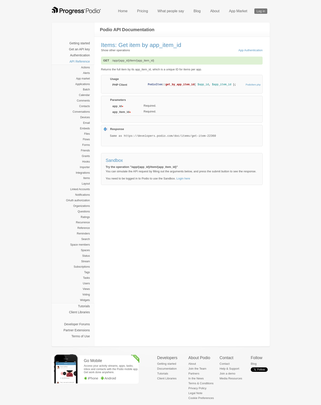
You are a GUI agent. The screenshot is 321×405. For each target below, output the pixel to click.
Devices (85, 117)
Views (86, 289)
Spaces (85, 250)
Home (123, 11)
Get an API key (79, 49)
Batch (86, 89)
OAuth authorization (78, 200)
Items (86, 178)
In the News (196, 378)
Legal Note (195, 393)
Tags (87, 272)
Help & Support (229, 368)
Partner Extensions (77, 330)
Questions (84, 211)
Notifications (82, 194)
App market (83, 78)
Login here (183, 178)
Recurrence (83, 222)
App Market (238, 11)
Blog (197, 11)
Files (87, 133)
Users (86, 283)
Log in (261, 11)
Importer (85, 167)
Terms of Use (81, 336)
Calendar (84, 95)
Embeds (85, 128)
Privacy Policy (197, 388)
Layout (86, 183)
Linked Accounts (80, 189)
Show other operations (115, 50)
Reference (83, 228)
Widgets (85, 300)
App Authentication (251, 50)
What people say (170, 11)
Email (86, 122)
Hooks (86, 161)
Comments (83, 100)
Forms (86, 145)
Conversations (81, 111)
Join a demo (227, 373)
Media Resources (231, 378)
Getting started (79, 43)
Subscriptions (82, 266)
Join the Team (197, 368)
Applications (82, 84)
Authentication (80, 55)
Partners (193, 373)
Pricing (142, 11)
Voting (86, 294)
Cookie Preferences (201, 398)
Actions (85, 67)
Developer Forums (77, 324)
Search (85, 239)
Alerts (86, 73)
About (215, 11)
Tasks (86, 277)
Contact (225, 363)
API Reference (80, 61)
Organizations (81, 206)
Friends (85, 150)
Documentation (167, 368)
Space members (80, 244)
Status (86, 255)
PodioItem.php (253, 84)
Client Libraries (79, 312)
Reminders (83, 233)
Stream (85, 261)
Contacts (84, 106)
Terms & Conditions (201, 383)
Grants (86, 156)
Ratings (85, 217)
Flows (86, 139)
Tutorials (84, 306)
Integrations (83, 172)
